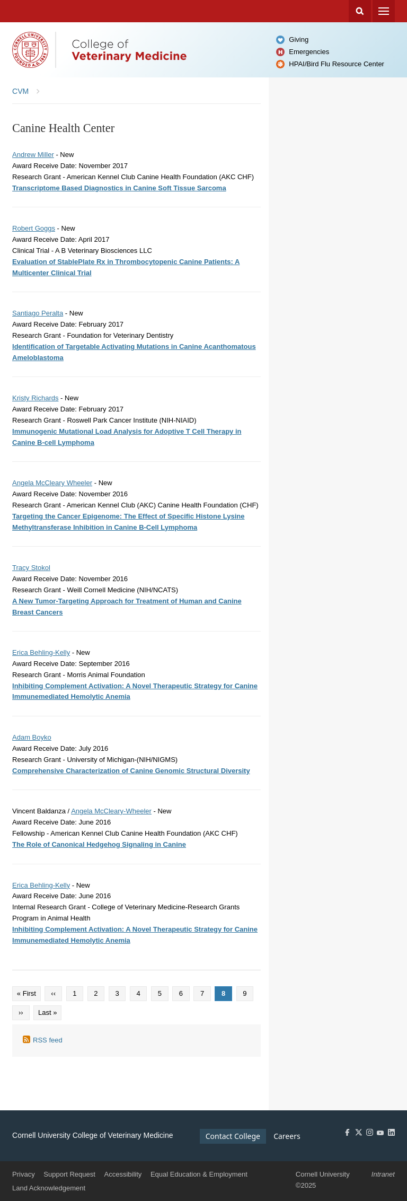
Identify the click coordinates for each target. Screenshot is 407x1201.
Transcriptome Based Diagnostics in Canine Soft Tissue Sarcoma (119, 188)
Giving (298, 39)
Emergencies (309, 52)
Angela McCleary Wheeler (52, 483)
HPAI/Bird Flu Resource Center (336, 64)
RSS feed (48, 1040)
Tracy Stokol (31, 568)
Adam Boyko (31, 737)
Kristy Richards (35, 398)
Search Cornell (360, 11)
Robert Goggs (33, 228)
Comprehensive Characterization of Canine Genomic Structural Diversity (131, 771)
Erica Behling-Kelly (41, 652)
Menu (384, 11)
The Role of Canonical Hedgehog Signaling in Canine (99, 844)
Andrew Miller (33, 155)
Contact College (233, 1136)
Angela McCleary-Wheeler (111, 811)
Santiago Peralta (37, 313)
